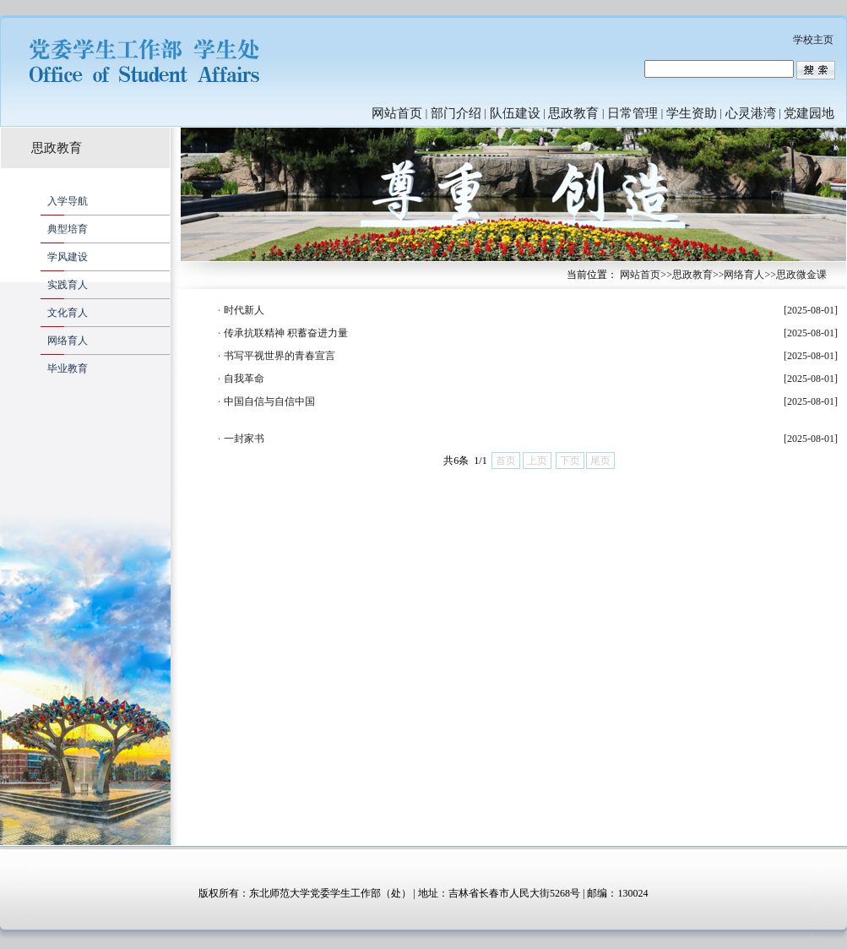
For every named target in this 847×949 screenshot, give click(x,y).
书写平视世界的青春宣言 (279, 356)
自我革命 (244, 379)
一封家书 (244, 439)
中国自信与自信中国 (269, 401)
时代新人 (244, 310)
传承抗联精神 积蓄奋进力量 (286, 333)
